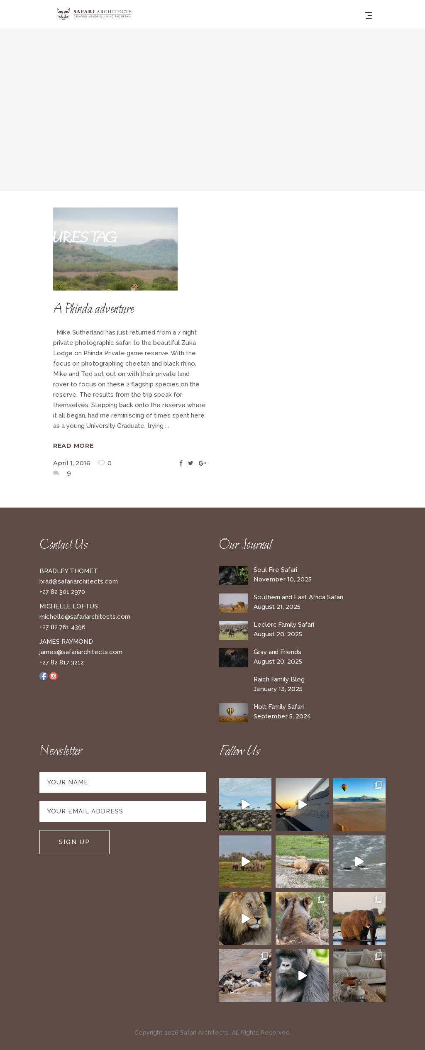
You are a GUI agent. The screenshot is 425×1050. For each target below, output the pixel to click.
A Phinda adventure (93, 309)
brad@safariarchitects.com (78, 581)
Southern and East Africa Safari (298, 597)
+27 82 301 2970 (62, 592)
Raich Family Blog (279, 679)
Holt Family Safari (279, 707)
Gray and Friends (277, 652)
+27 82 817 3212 (61, 662)
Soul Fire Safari (275, 570)
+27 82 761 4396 (62, 627)
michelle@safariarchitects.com (84, 616)
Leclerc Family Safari (284, 624)
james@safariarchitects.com (80, 652)
